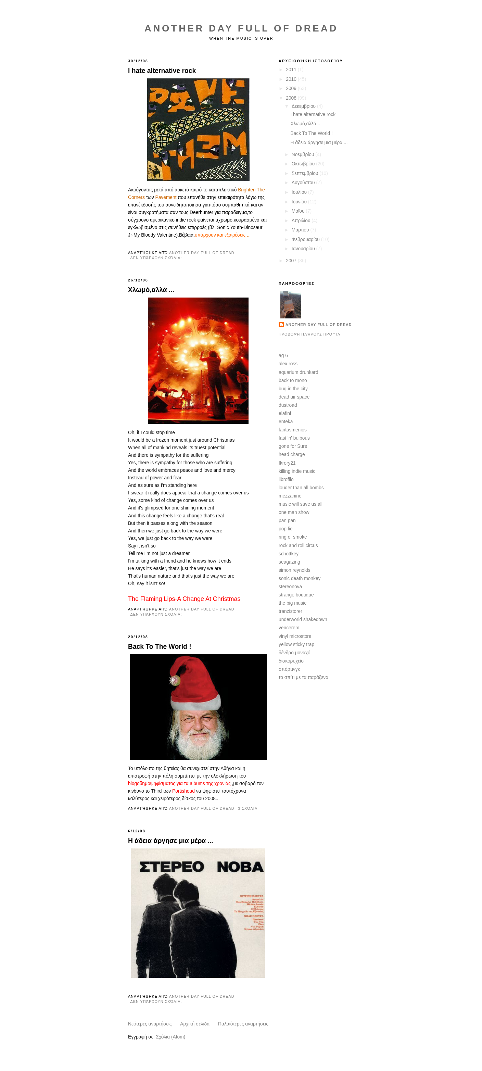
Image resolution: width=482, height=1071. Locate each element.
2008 (291, 98)
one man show (294, 512)
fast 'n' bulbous (294, 438)
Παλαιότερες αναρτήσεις (243, 1023)
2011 (291, 69)
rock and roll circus (298, 545)
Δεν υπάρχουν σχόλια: (156, 258)
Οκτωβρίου (304, 163)
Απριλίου (302, 220)
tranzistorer (290, 611)
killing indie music (297, 471)
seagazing (289, 562)
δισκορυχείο (291, 661)
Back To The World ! (159, 646)
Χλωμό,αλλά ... (151, 289)
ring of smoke (293, 537)
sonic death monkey (299, 578)
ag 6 (283, 355)
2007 (291, 260)
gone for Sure (293, 446)
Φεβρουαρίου (306, 239)
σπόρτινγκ (289, 669)
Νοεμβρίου (303, 154)
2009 (291, 88)
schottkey (289, 553)
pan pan (287, 520)
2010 (291, 79)
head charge (292, 454)
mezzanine (290, 496)
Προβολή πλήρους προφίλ (309, 334)
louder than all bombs (301, 487)
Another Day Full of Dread (241, 28)
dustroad (288, 405)
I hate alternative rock (162, 70)
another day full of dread (319, 325)
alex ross (288, 363)
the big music (292, 603)
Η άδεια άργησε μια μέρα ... (170, 840)
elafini (285, 413)
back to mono (293, 380)
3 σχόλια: (249, 808)
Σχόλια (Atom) (170, 1037)
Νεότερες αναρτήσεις (150, 1023)
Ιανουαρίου (304, 248)
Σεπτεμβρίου (305, 173)
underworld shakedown (303, 619)
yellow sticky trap (296, 644)
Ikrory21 (287, 463)
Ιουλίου (300, 192)
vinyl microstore (295, 636)
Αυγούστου (304, 182)
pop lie (286, 528)
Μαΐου (299, 211)
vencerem (289, 627)
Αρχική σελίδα (195, 1023)
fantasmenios (293, 429)
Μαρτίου (301, 229)
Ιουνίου (300, 201)
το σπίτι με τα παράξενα (303, 677)
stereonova (290, 586)
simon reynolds (294, 570)
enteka (286, 421)
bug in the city (293, 388)
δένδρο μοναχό (294, 652)
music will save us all (300, 504)
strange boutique (296, 594)
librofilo (286, 479)
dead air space (294, 397)
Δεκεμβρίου (304, 106)
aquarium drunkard (298, 372)
